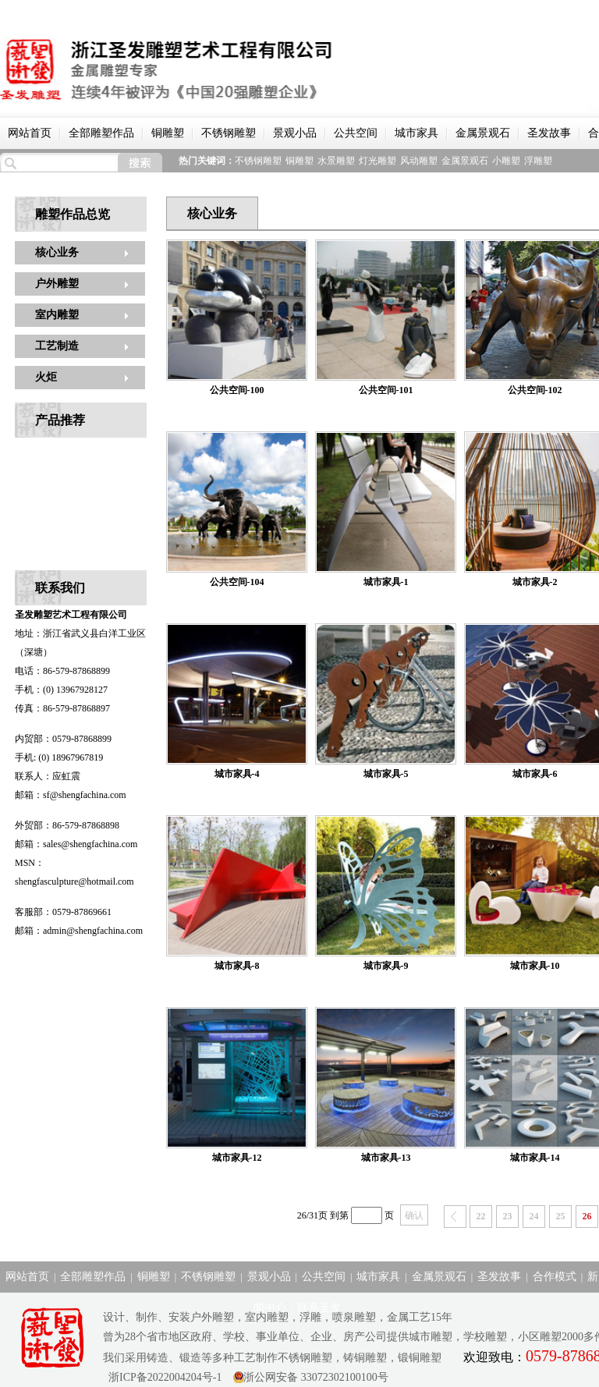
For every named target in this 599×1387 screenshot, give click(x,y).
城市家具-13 (386, 1157)
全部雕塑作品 (101, 133)
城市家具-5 (386, 773)
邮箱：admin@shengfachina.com (79, 930)
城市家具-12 (237, 1157)
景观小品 (295, 133)
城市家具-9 (386, 965)
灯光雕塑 (377, 160)
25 (560, 1216)
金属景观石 (482, 133)
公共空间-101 (386, 390)
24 (534, 1216)
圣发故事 (549, 133)
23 (507, 1216)
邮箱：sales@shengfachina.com (76, 844)
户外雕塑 (57, 283)
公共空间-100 (237, 390)
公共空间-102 (535, 390)
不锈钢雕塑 (228, 133)
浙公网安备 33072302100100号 (315, 1377)
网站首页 (29, 133)
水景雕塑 (336, 160)
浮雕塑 (538, 160)
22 (481, 1216)
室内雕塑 (57, 315)
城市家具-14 (535, 1157)
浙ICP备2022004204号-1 (162, 1377)
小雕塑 (506, 160)
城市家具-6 (535, 773)
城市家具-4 (237, 773)
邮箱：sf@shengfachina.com (70, 794)
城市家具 (416, 133)
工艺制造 (57, 346)
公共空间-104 (237, 581)
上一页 (455, 1216)
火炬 (46, 377)
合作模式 (554, 1276)
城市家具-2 (535, 581)
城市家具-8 (237, 965)
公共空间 (355, 133)
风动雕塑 (419, 160)
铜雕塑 (167, 133)
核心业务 (57, 252)
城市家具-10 (535, 965)
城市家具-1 (386, 581)
